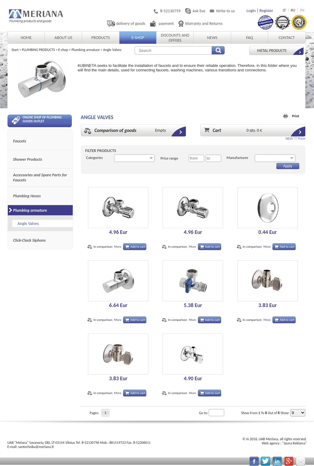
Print (295, 116)
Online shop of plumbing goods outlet (37, 120)
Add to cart (137, 247)
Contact (287, 37)
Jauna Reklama (294, 443)
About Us (63, 37)
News (212, 37)
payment (166, 23)
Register (266, 10)
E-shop (137, 37)
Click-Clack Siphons (29, 240)
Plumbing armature (86, 50)
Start (15, 50)
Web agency (271, 443)
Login (251, 10)
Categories (94, 157)
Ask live (198, 10)
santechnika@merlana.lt (36, 447)
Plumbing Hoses (27, 196)
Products (100, 37)
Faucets (19, 141)
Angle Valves (112, 50)
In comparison (102, 247)
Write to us (225, 10)
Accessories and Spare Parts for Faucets (40, 177)
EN (302, 10)
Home (26, 37)
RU (293, 10)
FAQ (249, 37)
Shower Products (27, 159)
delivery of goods (130, 23)
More (117, 247)
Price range (169, 158)
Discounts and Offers (175, 38)
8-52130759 (170, 10)
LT (284, 10)
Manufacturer (237, 157)
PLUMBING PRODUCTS (38, 50)
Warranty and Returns (204, 23)
